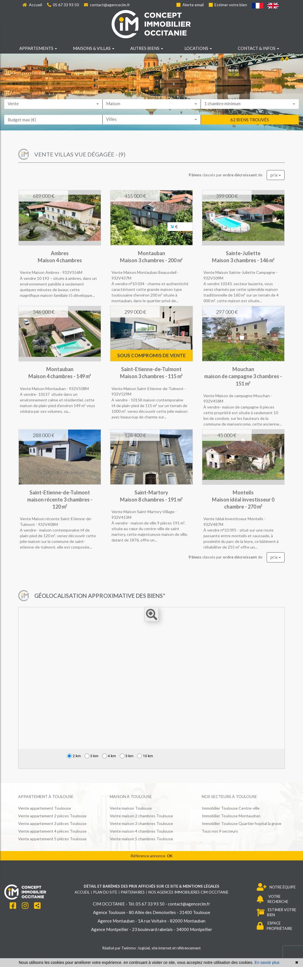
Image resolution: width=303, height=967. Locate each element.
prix (275, 174)
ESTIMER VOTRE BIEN (276, 912)
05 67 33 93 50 (63, 4)
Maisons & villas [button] (93, 48)
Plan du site (105, 892)
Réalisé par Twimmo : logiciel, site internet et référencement (151, 948)
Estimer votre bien (228, 4)
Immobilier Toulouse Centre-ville (231, 808)
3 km (91, 756)
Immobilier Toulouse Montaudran (231, 815)
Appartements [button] (38, 48)
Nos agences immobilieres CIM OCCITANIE (188, 892)
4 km (109, 756)
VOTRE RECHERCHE (272, 899)
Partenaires (133, 892)
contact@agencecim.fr (107, 4)
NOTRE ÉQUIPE (276, 887)
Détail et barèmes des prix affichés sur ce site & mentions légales (151, 886)
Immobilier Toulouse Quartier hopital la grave (241, 823)
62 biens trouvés (249, 128)
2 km (74, 756)
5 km (127, 756)
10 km (145, 756)
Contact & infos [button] (258, 48)
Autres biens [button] (146, 48)
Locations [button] (198, 48)
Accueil (32, 4)
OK (169, 856)
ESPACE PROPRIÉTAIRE (274, 926)
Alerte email (190, 4)
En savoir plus (266, 962)
